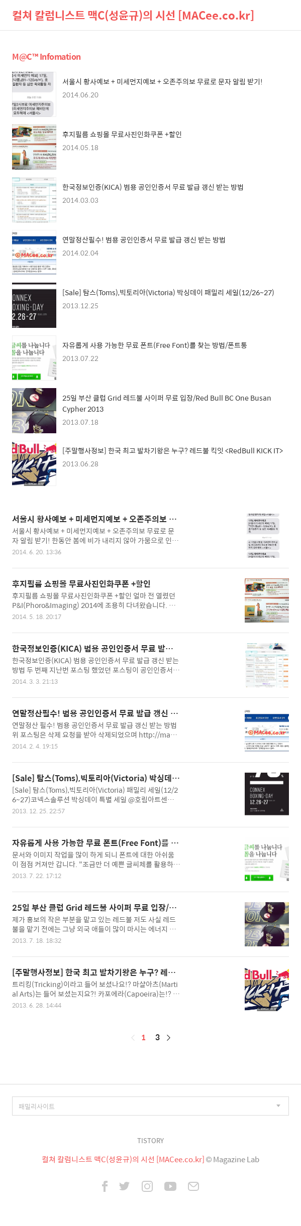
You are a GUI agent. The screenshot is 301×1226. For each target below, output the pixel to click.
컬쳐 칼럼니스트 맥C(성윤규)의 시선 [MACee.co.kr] (133, 15)
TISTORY (150, 1140)
